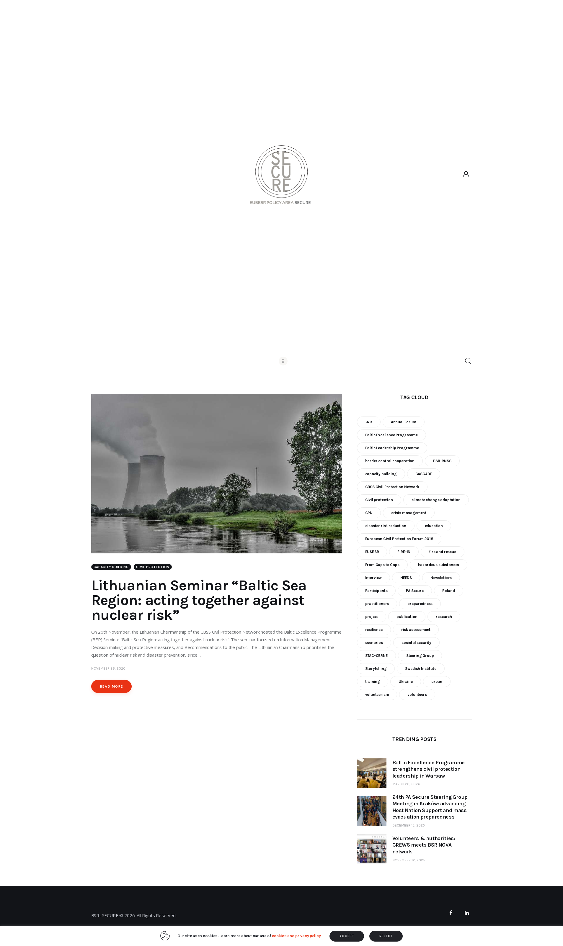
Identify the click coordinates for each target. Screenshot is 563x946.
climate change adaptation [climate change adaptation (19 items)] (436, 500)
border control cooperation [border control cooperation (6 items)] (390, 461)
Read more (111, 686)
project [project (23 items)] (371, 616)
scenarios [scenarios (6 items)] (374, 642)
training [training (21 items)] (372, 681)
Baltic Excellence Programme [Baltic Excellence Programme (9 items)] (391, 435)
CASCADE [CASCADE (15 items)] (423, 474)
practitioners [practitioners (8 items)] (377, 603)
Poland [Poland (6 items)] (448, 590)
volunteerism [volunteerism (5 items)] (377, 694)
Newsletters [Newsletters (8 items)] (441, 578)
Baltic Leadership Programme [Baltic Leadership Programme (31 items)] (392, 448)
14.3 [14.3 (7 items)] (368, 422)
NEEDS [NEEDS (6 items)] (406, 578)
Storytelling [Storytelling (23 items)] (376, 668)
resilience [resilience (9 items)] (374, 629)
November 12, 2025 (408, 860)
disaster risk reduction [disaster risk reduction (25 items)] (385, 526)
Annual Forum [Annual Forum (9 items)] (403, 422)
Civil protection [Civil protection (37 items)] (379, 500)
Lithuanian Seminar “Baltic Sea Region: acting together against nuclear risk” (198, 600)
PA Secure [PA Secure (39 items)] (414, 590)
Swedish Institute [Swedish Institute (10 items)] (420, 668)
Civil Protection (152, 567)
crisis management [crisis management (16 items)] (408, 513)
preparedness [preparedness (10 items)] (420, 603)
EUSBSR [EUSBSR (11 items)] (372, 552)
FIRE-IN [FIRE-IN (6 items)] (403, 552)
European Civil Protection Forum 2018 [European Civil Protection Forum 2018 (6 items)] (399, 539)
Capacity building (111, 567)
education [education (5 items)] (434, 526)
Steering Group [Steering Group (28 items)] (420, 655)
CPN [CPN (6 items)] (369, 513)
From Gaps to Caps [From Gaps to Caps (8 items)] (382, 565)
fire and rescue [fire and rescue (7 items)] (442, 552)
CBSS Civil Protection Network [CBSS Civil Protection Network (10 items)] (392, 487)
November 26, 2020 (108, 668)
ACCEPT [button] (347, 936)
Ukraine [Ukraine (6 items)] (406, 681)
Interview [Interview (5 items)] (373, 578)
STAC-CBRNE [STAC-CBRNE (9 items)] (376, 655)
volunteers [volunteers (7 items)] (417, 694)
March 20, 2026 (406, 784)
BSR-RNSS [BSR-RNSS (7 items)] (442, 461)
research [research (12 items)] (444, 616)
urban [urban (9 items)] (436, 681)
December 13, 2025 (408, 825)
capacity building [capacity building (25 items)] (381, 474)
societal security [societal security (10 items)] (416, 642)
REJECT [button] (386, 936)
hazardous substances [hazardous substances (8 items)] (438, 565)
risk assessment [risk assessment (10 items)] (415, 629)
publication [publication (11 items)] (406, 616)
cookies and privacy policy (296, 935)
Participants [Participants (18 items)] (376, 590)
